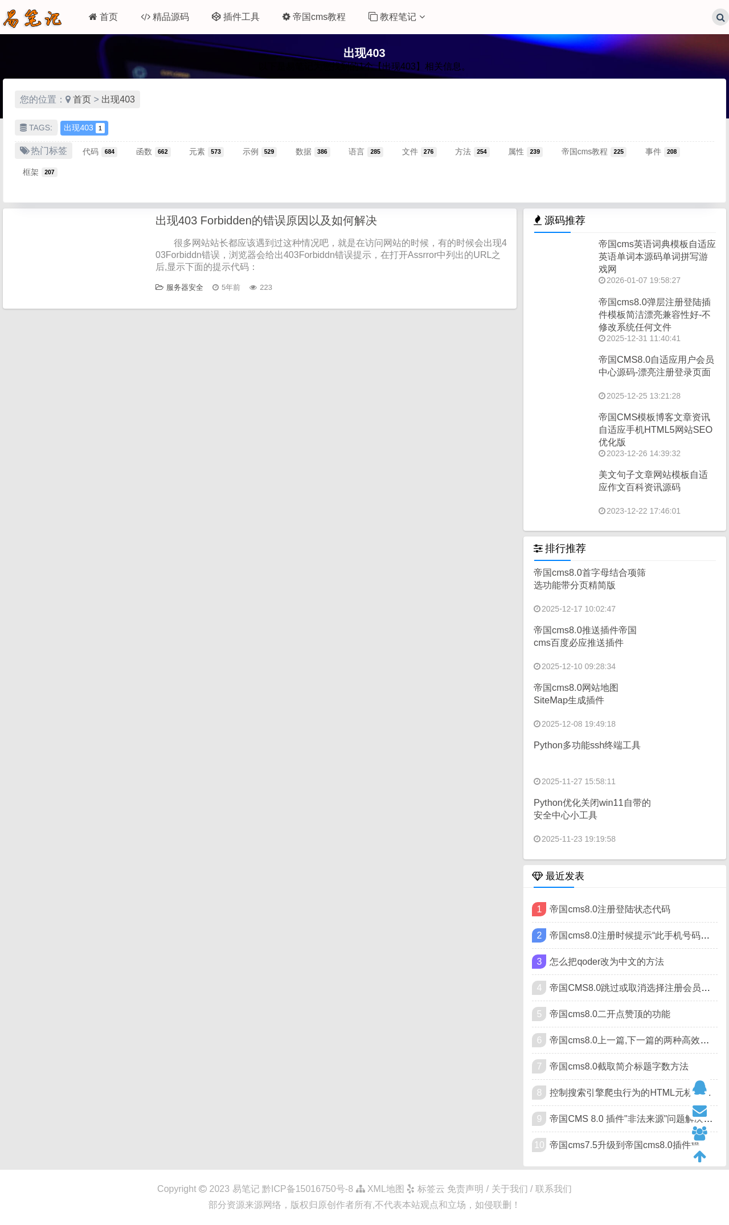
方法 (472, 151)
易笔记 (246, 1189)
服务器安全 (179, 287)
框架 (40, 172)
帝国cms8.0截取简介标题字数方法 (619, 1066)
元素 (206, 151)
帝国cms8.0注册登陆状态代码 (610, 909)
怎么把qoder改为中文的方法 (607, 961)
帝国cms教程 (314, 17)
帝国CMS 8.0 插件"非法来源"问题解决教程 (636, 1119)
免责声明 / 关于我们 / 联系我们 (509, 1189)
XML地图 (380, 1189)
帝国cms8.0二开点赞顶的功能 (610, 1014)
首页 (103, 17)
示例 (260, 151)
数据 (313, 151)
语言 (366, 151)
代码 (100, 151)
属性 (525, 151)
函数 (153, 151)
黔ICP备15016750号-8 (309, 1189)
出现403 (118, 99)
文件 (419, 151)
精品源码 (165, 17)
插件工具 (236, 17)
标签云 (425, 1189)
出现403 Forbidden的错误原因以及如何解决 (266, 220)
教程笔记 (396, 17)
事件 (662, 151)
